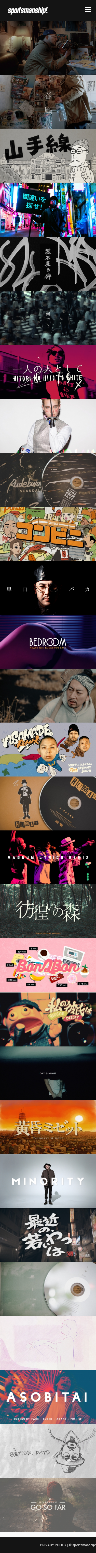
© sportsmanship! (82, 1545)
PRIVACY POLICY (53, 1545)
